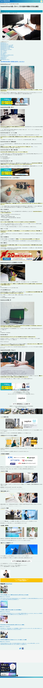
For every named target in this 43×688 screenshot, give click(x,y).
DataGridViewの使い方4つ (4, 43)
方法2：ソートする (3, 51)
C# (0, 9)
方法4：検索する (3, 53)
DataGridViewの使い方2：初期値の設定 (6, 46)
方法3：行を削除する (3, 52)
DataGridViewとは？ (3, 42)
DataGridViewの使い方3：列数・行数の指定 (7, 47)
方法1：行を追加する (3, 50)
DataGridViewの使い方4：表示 (5, 48)
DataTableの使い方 (3, 58)
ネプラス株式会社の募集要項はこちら (21, 580)
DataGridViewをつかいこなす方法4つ (6, 49)
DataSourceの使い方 (3, 57)
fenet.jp (21, 655)
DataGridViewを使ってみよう (5, 59)
